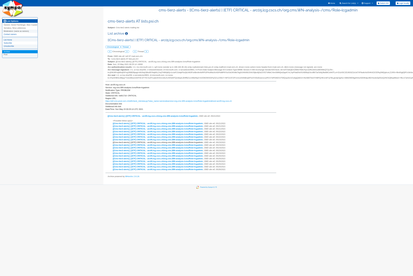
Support (366, 3)
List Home (8, 40)
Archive (7, 52)
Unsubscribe (9, 46)
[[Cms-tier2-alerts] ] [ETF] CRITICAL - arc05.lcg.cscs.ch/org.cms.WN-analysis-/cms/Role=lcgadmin (153, 116)
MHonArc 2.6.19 (132, 176)
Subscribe (8, 43)
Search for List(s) (348, 3)
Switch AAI (383, 3)
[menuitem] (331, 3)
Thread (125, 47)
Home (331, 3)
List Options (11, 21)
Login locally (403, 3)
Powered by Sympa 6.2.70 (208, 187)
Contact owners (10, 34)
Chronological (113, 47)
